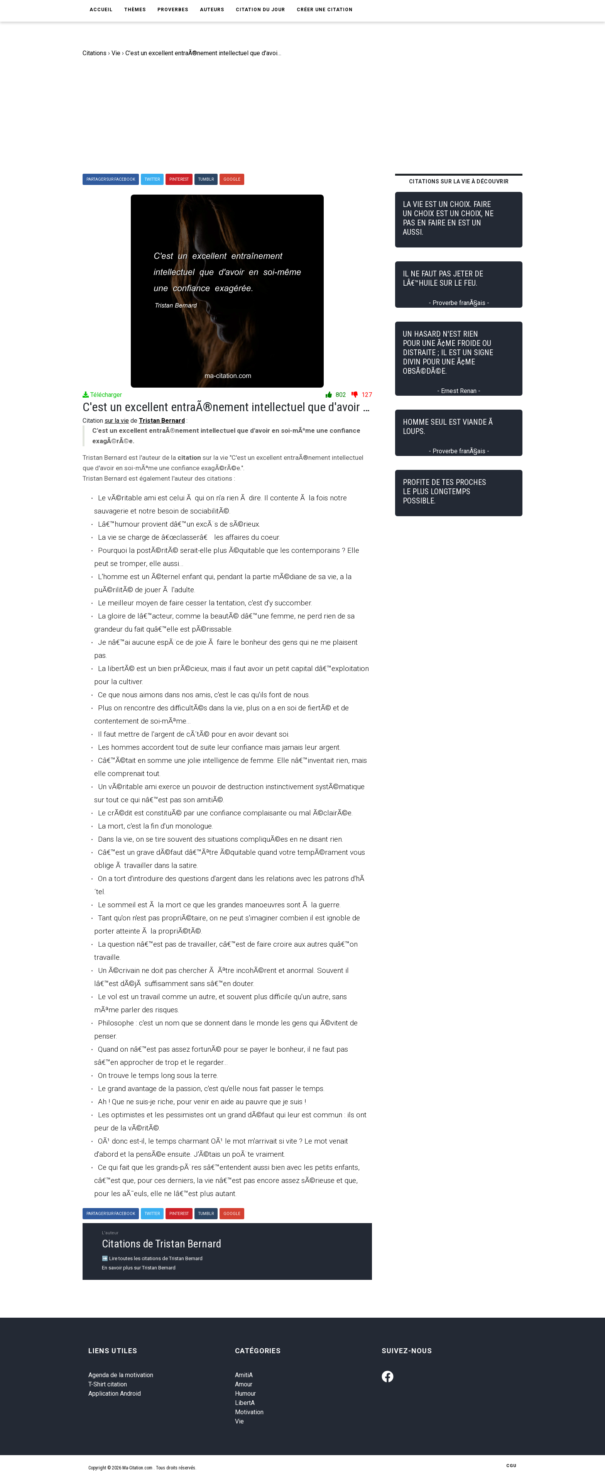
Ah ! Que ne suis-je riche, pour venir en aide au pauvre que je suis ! (202, 1101)
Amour (243, 1384)
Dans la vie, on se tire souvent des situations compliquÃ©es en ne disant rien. (220, 839)
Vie (239, 1421)
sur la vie (117, 420)
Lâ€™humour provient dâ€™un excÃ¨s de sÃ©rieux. (179, 524)
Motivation (249, 1412)
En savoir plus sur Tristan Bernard (139, 1268)
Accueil (101, 9)
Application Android (114, 1393)
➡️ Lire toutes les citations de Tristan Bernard (152, 1258)
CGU (511, 1465)
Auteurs (212, 9)
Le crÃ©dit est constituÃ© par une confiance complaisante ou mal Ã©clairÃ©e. (225, 812)
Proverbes (172, 9)
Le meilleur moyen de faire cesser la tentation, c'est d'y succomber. (205, 602)
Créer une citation (325, 9)
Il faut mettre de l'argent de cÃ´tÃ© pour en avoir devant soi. (194, 734)
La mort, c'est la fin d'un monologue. (155, 826)
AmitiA (244, 1375)
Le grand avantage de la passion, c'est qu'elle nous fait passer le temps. (211, 1088)
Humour (245, 1393)
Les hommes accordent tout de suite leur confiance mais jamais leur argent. (219, 747)
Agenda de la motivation (120, 1375)
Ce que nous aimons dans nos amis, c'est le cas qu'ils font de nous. (204, 694)
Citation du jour (260, 9)
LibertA (245, 1402)
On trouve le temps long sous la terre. (158, 1075)
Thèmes (135, 9)
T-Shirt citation (107, 1384)
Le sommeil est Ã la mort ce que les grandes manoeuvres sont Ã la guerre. (219, 904)
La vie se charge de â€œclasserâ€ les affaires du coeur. (189, 537)
